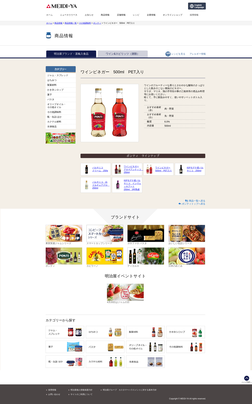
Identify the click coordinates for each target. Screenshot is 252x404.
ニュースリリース (68, 15)
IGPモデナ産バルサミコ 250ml (195, 169)
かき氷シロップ (55, 89)
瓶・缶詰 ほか (54, 116)
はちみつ (52, 80)
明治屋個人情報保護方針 (81, 390)
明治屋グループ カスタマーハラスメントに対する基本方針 (130, 390)
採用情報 (194, 15)
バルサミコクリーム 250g (100, 169)
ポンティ (97, 23)
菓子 (49, 94)
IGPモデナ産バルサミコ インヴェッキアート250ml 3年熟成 (132, 185)
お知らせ (89, 15)
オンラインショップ (172, 15)
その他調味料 (85, 23)
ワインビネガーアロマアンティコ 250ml (132, 169)
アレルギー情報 (197, 54)
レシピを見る (178, 54)
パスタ (50, 99)
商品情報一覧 (71, 23)
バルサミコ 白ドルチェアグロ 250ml (101, 185)
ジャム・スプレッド (57, 75)
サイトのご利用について (81, 394)
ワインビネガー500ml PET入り (163, 169)
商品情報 (105, 15)
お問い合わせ (54, 394)
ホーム (49, 15)
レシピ (136, 15)
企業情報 (151, 15)
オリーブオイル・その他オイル (56, 106)
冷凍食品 (52, 126)
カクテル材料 (54, 121)
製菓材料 (52, 85)
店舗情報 (121, 15)
